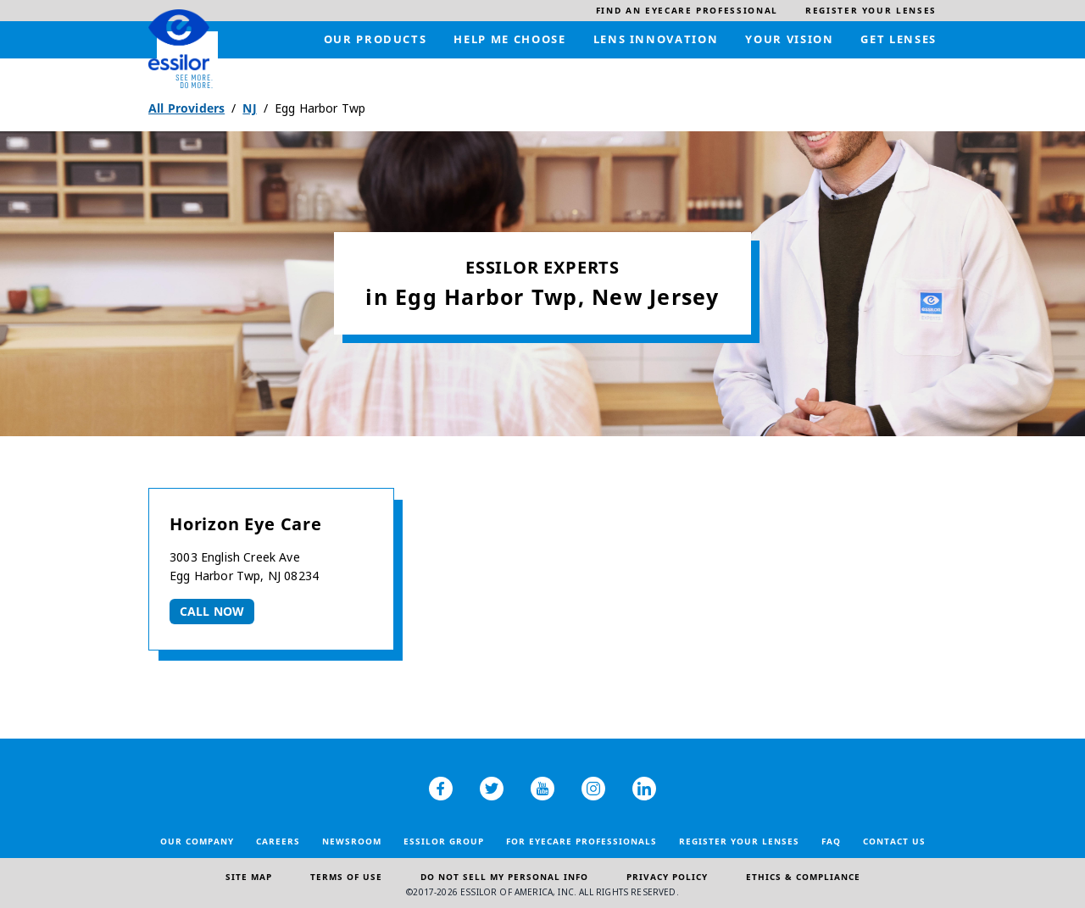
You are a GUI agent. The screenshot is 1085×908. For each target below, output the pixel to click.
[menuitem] (687, 10)
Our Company (197, 841)
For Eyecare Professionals (581, 841)
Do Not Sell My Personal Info (504, 877)
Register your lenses (739, 841)
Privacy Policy (667, 877)
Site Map (248, 877)
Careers (278, 841)
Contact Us (894, 841)
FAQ (831, 841)
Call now (212, 611)
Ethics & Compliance (803, 877)
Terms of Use (346, 877)
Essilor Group (443, 841)
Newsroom (351, 841)
